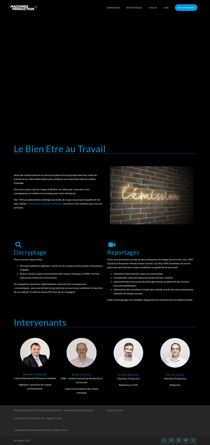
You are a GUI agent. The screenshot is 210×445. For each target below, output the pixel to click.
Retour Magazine (188, 7)
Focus (155, 7)
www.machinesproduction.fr (78, 410)
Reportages (136, 7)
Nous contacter (115, 410)
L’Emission (115, 7)
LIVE (168, 7)
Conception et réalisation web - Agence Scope (38, 418)
